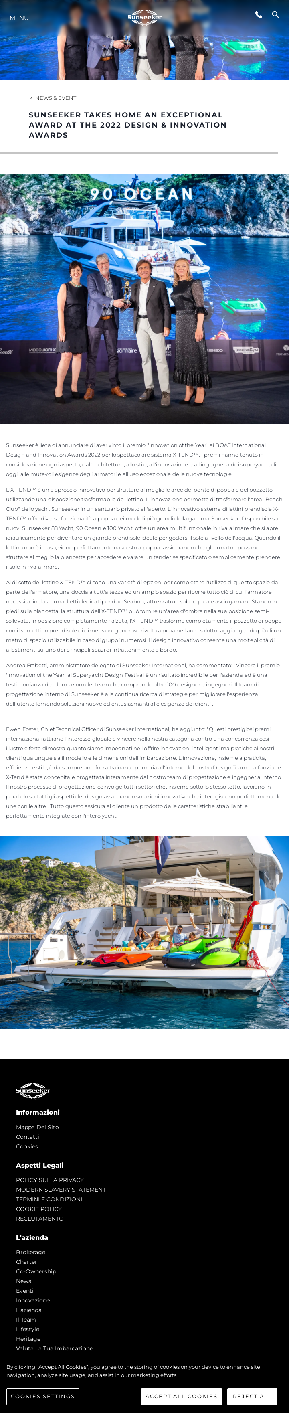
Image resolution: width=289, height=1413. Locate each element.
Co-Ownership (36, 1271)
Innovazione (33, 1300)
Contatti (27, 1136)
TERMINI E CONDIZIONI (49, 1199)
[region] (144, 1384)
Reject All (252, 1396)
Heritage (28, 1338)
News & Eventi (53, 98)
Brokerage (30, 1252)
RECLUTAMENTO (40, 1218)
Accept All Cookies (182, 1396)
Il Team (26, 1319)
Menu (19, 18)
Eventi (25, 1290)
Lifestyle (27, 1329)
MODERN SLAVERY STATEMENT (61, 1189)
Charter (26, 1261)
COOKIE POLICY (39, 1209)
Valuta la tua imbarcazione (54, 1348)
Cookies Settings (43, 1396)
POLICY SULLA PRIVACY (50, 1180)
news (23, 1281)
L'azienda (29, 1310)
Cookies (27, 1146)
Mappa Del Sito (37, 1127)
